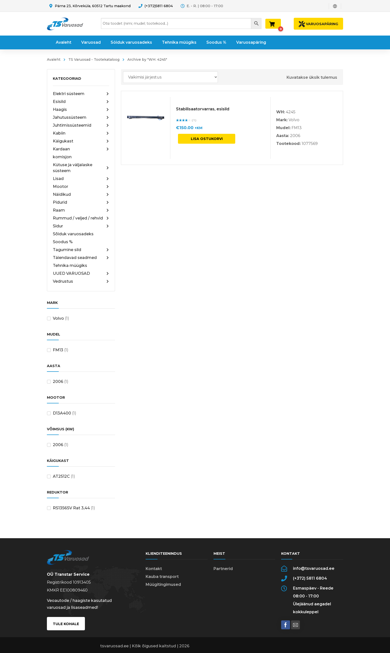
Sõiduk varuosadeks (73, 234)
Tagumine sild (81, 250)
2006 (58, 381)
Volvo (58, 318)
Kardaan (81, 149)
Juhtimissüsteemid (81, 125)
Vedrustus (81, 281)
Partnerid (223, 568)
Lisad (81, 179)
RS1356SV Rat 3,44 (71, 508)
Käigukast (81, 141)
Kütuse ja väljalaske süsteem (81, 167)
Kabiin (81, 133)
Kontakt (154, 568)
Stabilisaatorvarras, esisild (202, 109)
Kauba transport (162, 576)
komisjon (62, 157)
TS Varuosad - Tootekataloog (93, 59)
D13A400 (62, 413)
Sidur (81, 226)
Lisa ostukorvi (207, 139)
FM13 (58, 350)
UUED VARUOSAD (81, 273)
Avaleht (53, 59)
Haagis (81, 110)
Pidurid (81, 202)
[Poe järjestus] (170, 77)
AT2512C (61, 476)
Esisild (81, 102)
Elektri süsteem (81, 94)
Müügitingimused (163, 584)
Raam (81, 210)
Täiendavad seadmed (81, 258)
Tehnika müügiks (70, 265)
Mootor (81, 187)
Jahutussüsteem (81, 117)
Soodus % (63, 241)
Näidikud (81, 194)
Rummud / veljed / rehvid (81, 218)
